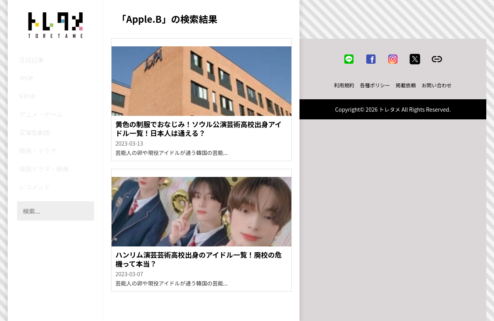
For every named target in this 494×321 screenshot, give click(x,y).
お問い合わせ (437, 85)
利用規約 (344, 85)
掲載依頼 (406, 85)
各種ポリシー (375, 85)
